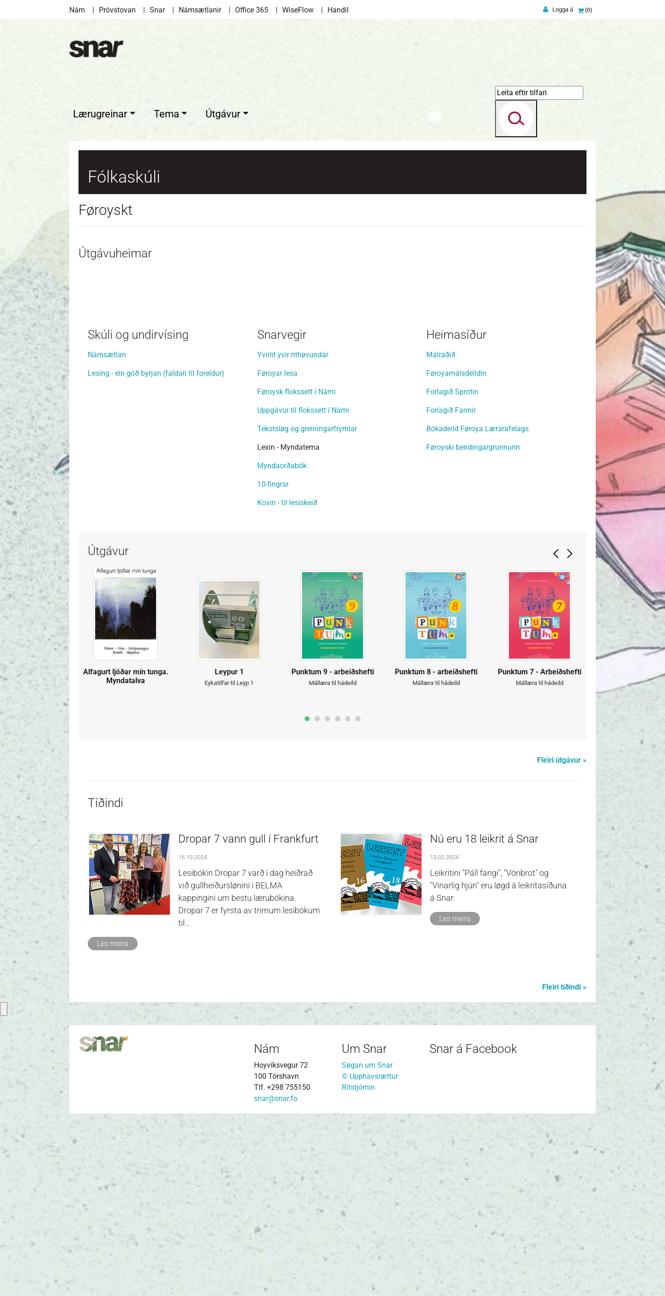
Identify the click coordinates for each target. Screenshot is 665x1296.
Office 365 (251, 10)
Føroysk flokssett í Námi (296, 565)
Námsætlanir (200, 10)
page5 (348, 892)
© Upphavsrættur (370, 1249)
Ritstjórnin (358, 1260)
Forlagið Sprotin (452, 565)
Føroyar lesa (277, 546)
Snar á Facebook (473, 1222)
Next (569, 727)
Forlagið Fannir (451, 583)
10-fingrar (273, 657)
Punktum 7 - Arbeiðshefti (539, 845)
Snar (157, 10)
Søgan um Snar (367, 1238)
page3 (327, 892)
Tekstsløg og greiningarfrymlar (307, 602)
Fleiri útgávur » (561, 933)
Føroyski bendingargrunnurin (473, 620)
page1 (307, 892)
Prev (556, 727)
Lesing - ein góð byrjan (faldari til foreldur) (156, 546)
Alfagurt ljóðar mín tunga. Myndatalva (126, 850)
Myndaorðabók (282, 639)
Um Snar (364, 1222)
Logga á (562, 9)
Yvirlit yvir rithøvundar (292, 528)
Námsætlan (107, 528)
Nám (77, 10)
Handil (338, 10)
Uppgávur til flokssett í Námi (303, 583)
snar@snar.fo (275, 1271)
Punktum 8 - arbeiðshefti (436, 845)
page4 (337, 892)
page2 (317, 892)
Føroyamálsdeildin (456, 546)
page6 (358, 892)
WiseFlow (298, 10)
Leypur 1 (229, 845)
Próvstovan (117, 10)
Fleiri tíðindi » (564, 1160)
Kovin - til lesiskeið (287, 676)
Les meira (112, 1117)
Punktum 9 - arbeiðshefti (332, 845)
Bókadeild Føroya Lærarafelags (477, 602)
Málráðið (440, 528)
